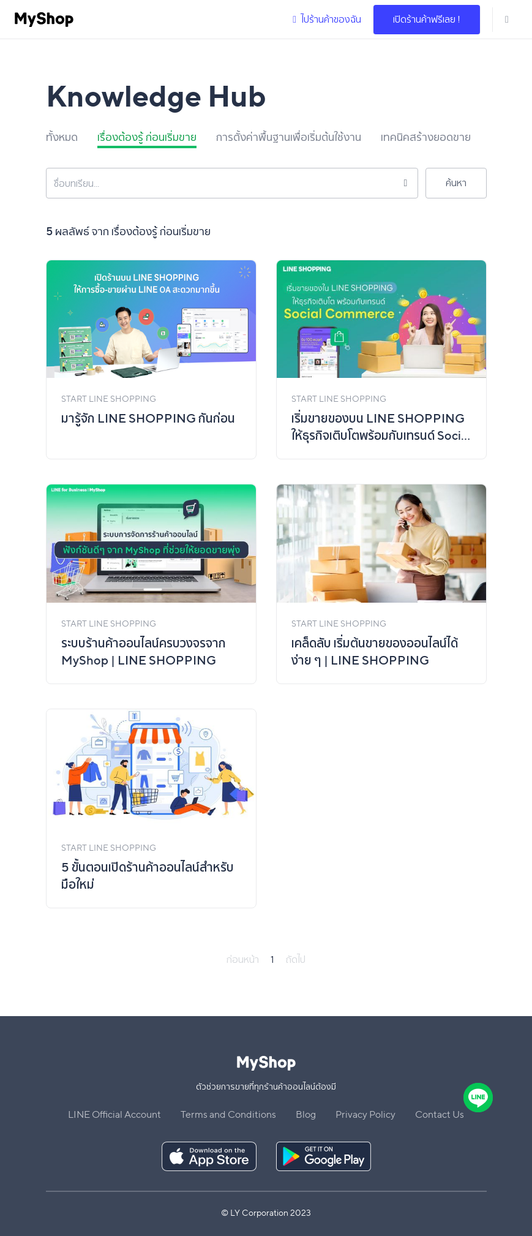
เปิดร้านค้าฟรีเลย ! (426, 19)
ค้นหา (456, 183)
